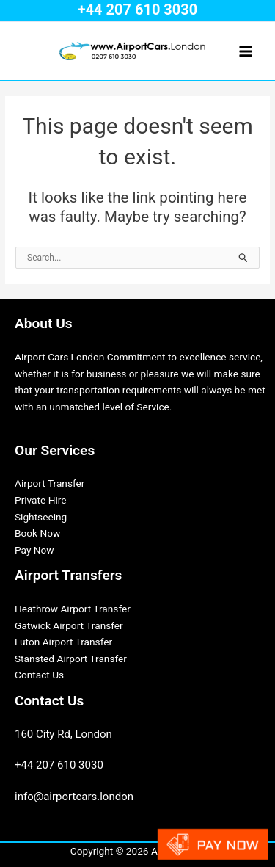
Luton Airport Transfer (63, 641)
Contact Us (39, 675)
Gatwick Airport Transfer (69, 625)
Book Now (37, 533)
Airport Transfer (49, 483)
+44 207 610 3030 (138, 9)
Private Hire (41, 500)
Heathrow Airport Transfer (73, 608)
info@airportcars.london (74, 796)
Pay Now (34, 550)
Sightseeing (41, 517)
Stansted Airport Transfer (71, 658)
